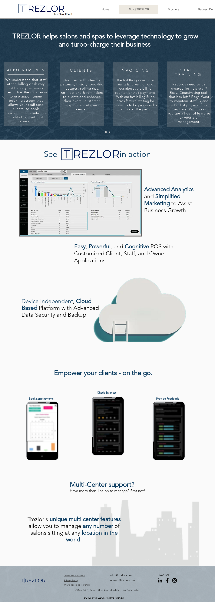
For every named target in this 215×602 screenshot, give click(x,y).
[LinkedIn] (160, 580)
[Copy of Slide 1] (109, 132)
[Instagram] (174, 580)
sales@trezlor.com (120, 575)
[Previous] (3, 96)
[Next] (211, 96)
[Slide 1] (106, 132)
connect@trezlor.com (122, 580)
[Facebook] (167, 580)
